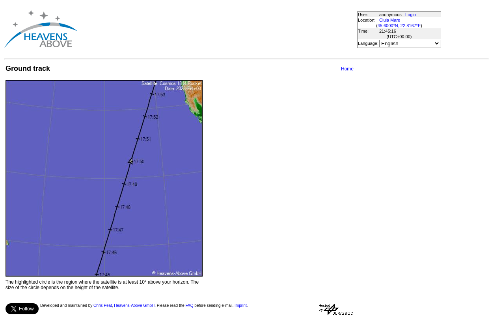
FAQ (190, 305)
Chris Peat (102, 305)
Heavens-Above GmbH (134, 305)
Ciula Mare (389, 20)
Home (347, 69)
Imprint (241, 305)
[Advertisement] (220, 29)
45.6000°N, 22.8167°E (399, 25)
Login (410, 14)
